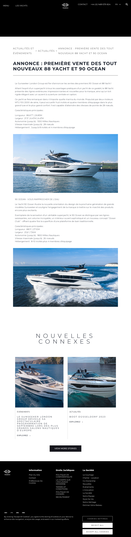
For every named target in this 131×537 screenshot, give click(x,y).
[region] (65, 525)
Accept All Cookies (97, 532)
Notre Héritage (89, 502)
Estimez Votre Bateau (92, 505)
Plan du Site (34, 475)
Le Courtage (88, 475)
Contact (83, 4)
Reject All (97, 525)
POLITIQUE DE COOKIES (62, 493)
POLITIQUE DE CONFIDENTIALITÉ (64, 476)
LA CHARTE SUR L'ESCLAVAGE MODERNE (63, 482)
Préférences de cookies (35, 482)
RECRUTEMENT (63, 497)
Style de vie (88, 499)
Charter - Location (91, 478)
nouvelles (87, 484)
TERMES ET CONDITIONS (62, 488)
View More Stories (65, 448)
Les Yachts (21, 5)
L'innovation (88, 490)
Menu (6, 5)
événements (88, 487)
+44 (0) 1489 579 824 (100, 4)
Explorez (22, 435)
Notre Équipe (88, 496)
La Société (87, 493)
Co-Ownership (89, 481)
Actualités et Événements (23, 51)
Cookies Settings (97, 519)
